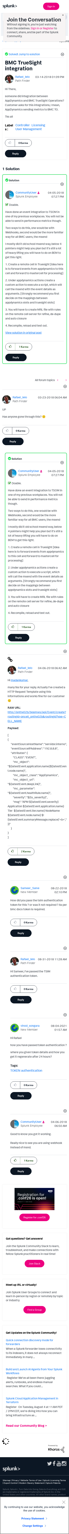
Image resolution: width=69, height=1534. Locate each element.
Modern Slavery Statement (32, 1483)
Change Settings (33, 1525)
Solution (13, 180)
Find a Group (34, 1309)
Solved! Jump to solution (24, 54)
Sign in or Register (42, 28)
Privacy (15, 1480)
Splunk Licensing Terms (54, 1480)
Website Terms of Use (31, 1480)
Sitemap (6, 1480)
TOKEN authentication (26, 1070)
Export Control (11, 1483)
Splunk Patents (53, 1483)
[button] (62, 55)
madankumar (19, 680)
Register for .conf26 (34, 1217)
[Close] (63, 1502)
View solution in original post (23, 332)
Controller (22, 125)
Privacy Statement (32, 1518)
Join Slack (34, 1263)
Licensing (38, 125)
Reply (15, 153)
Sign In (51, 6)
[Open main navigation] (64, 5)
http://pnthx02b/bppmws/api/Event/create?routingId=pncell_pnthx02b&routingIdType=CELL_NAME (37, 716)
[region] (34, 1515)
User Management (28, 129)
